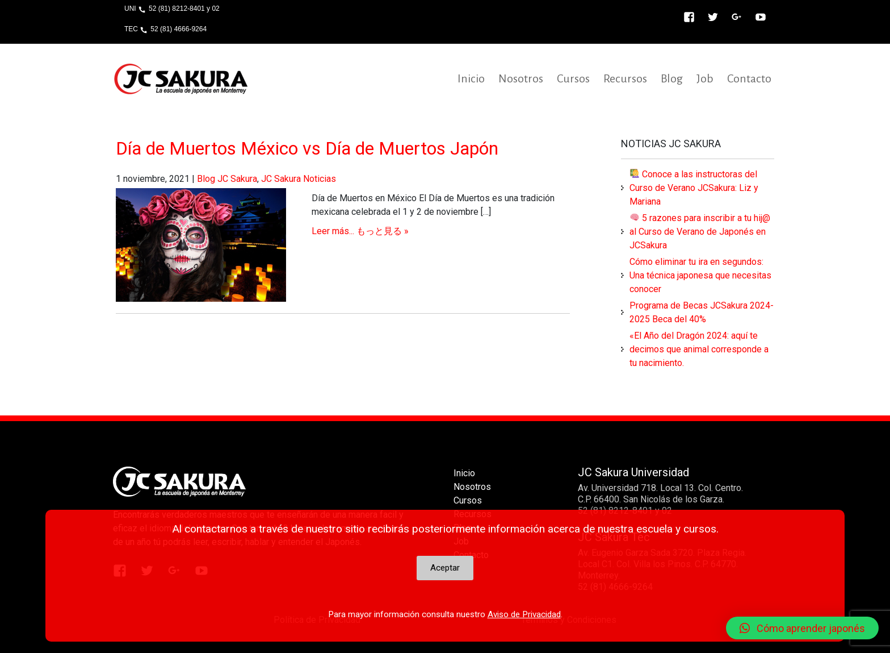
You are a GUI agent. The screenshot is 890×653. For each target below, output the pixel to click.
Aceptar (445, 568)
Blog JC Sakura (227, 178)
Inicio (471, 78)
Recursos (625, 78)
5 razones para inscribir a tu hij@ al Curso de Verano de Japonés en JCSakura (699, 232)
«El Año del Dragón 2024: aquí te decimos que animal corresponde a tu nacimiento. (699, 349)
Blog (672, 78)
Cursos (573, 78)
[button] (802, 628)
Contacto (749, 78)
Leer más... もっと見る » (360, 231)
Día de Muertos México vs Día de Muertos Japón (307, 148)
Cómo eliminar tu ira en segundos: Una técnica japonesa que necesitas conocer (700, 275)
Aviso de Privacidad (524, 614)
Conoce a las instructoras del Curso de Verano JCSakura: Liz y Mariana (693, 188)
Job (704, 78)
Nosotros (520, 78)
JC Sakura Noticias (298, 178)
